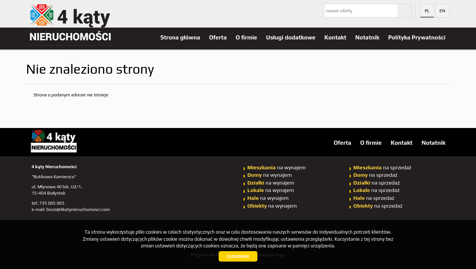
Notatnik (367, 37)
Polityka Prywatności (417, 37)
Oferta (217, 37)
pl (427, 10)
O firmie (246, 37)
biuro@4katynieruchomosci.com (78, 209)
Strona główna (180, 37)
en (443, 10)
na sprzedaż (382, 167)
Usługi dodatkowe (291, 37)
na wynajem (276, 167)
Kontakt (335, 37)
